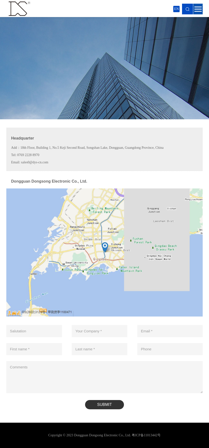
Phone (146, 349)
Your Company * (88, 331)
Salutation (18, 331)
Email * (147, 331)
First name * (20, 349)
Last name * (85, 349)
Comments (19, 367)
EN (176, 9)
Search (187, 9)
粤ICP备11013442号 (146, 435)
